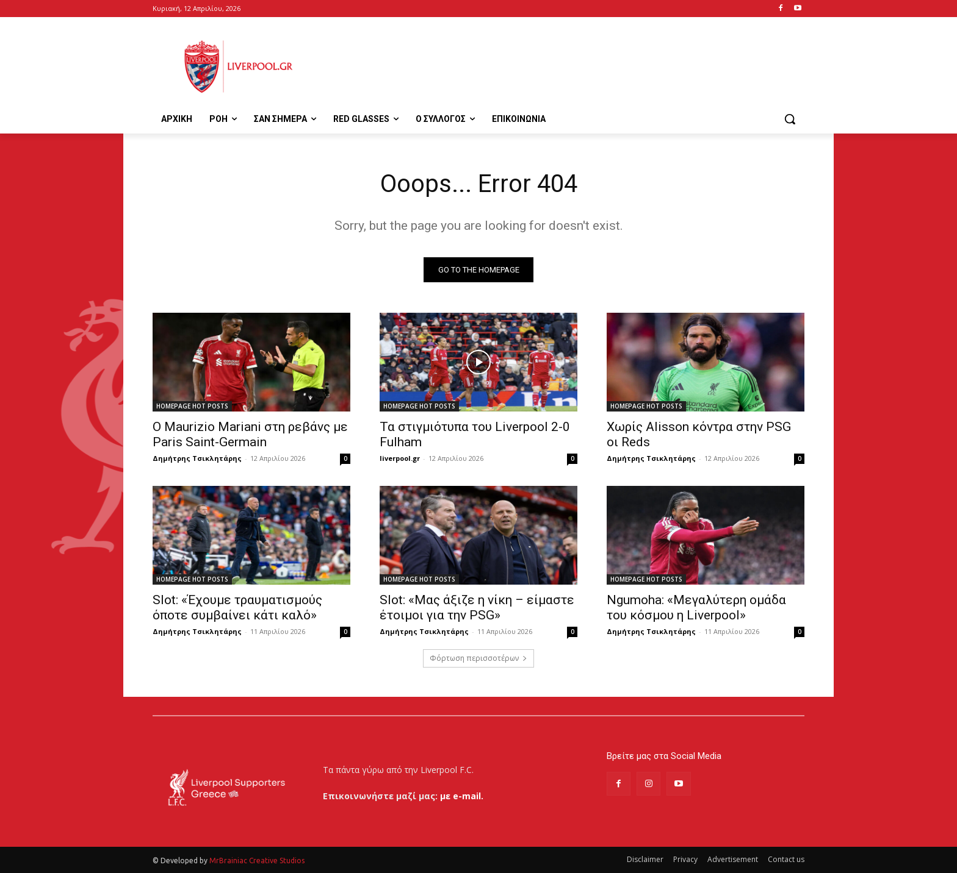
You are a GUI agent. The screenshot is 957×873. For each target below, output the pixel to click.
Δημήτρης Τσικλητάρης (197, 458)
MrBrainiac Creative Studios (257, 860)
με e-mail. (461, 796)
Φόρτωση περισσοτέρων (478, 658)
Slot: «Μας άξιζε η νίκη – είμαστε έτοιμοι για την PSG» (477, 607)
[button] (789, 119)
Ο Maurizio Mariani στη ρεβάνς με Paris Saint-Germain (250, 434)
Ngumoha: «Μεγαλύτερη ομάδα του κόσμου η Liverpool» (696, 607)
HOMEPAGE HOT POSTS (192, 406)
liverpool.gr (400, 458)
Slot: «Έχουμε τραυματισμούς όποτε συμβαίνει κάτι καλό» (237, 607)
